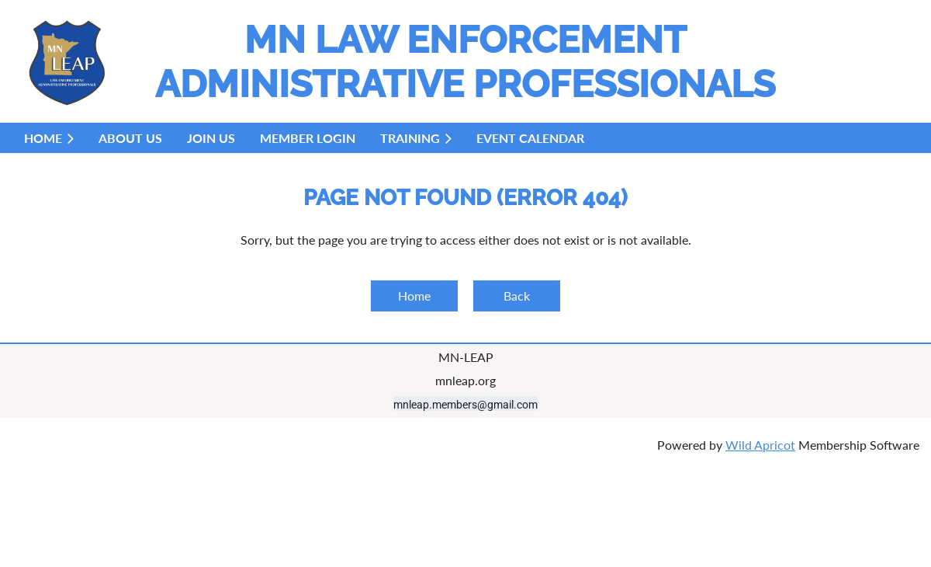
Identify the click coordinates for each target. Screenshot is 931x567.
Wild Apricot (760, 444)
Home (414, 295)
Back (517, 295)
